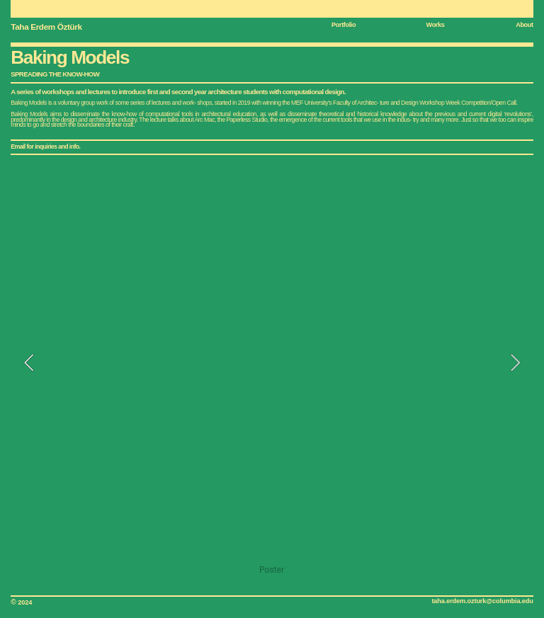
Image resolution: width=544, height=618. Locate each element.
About (524, 24)
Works (435, 24)
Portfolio (344, 24)
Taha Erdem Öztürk (46, 26)
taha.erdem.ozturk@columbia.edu (482, 601)
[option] (272, 372)
